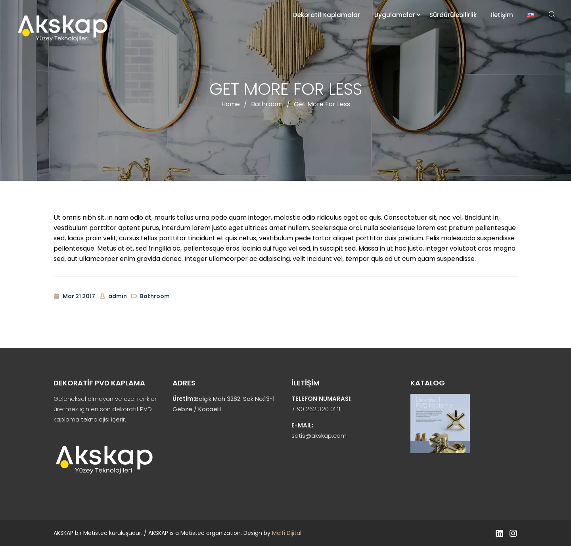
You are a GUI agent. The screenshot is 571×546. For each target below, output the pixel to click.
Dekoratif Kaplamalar (326, 15)
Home (230, 104)
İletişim (502, 15)
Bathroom (267, 104)
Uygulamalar (394, 15)
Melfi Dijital (286, 533)
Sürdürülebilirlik (453, 15)
